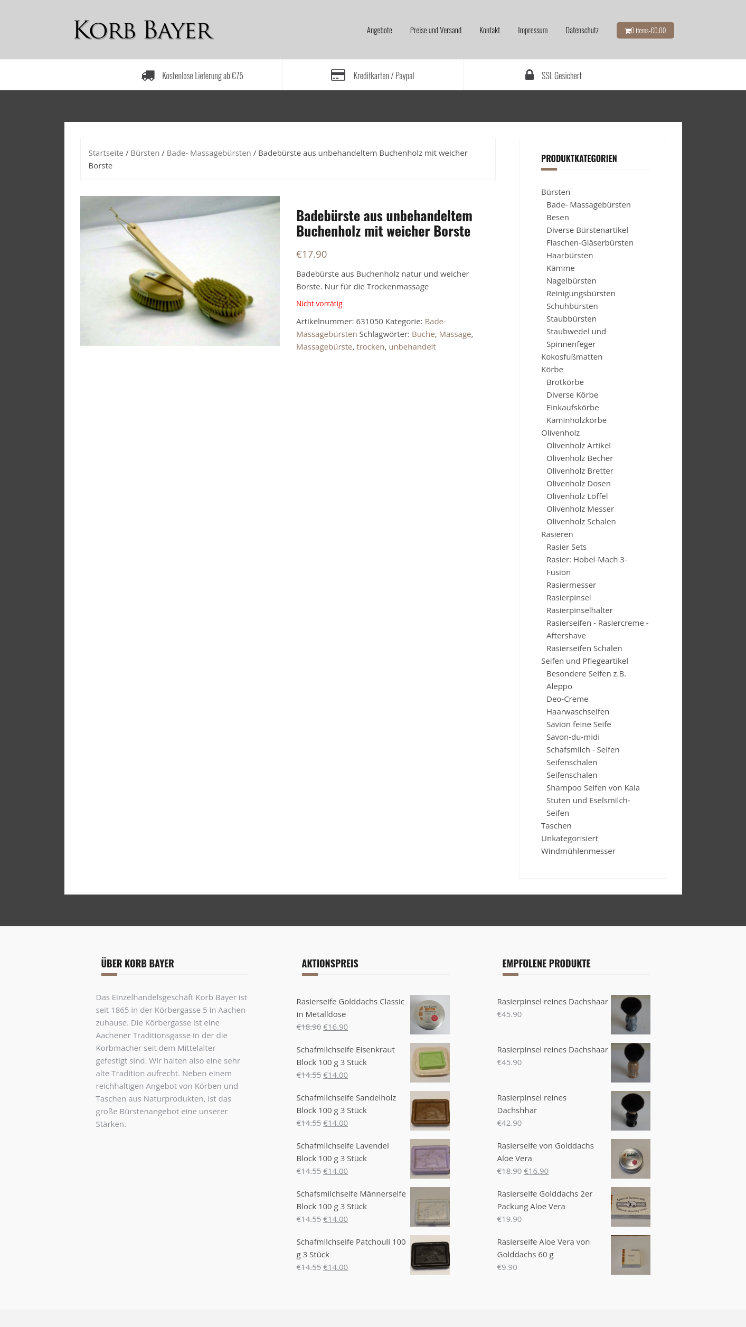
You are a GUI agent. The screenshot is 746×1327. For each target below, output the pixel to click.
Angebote (379, 29)
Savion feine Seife (578, 724)
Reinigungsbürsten (581, 293)
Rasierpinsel (568, 597)
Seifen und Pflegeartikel (584, 660)
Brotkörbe (565, 382)
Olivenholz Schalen (581, 521)
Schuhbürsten (572, 305)
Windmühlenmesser (578, 850)
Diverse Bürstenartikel (587, 229)
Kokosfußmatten (571, 356)
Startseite (106, 152)
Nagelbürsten (571, 280)
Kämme (560, 267)
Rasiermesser (571, 584)
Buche (423, 333)
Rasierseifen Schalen (584, 648)
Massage (455, 333)
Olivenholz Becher (579, 458)
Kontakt (489, 29)
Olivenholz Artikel (578, 445)
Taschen (556, 825)
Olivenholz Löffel (577, 496)
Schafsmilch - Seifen (583, 749)
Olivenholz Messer (580, 508)
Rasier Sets (566, 546)
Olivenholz (560, 432)
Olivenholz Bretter (579, 470)
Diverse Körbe (572, 394)
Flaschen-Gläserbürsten (590, 242)
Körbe (552, 369)
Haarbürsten (569, 255)
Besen (557, 217)
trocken (370, 346)
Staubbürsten (571, 318)
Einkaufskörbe (572, 407)
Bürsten (144, 152)
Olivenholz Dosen (578, 483)
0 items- (648, 30)
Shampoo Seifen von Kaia (593, 787)
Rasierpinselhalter (579, 610)
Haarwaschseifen (577, 711)
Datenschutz (582, 29)
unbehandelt (412, 346)
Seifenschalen (571, 762)
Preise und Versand (435, 29)
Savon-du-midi (573, 736)
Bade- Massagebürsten (209, 152)
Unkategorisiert (569, 838)
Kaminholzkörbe (576, 420)
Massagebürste (324, 346)
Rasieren (557, 534)
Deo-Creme (567, 698)
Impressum (532, 29)
